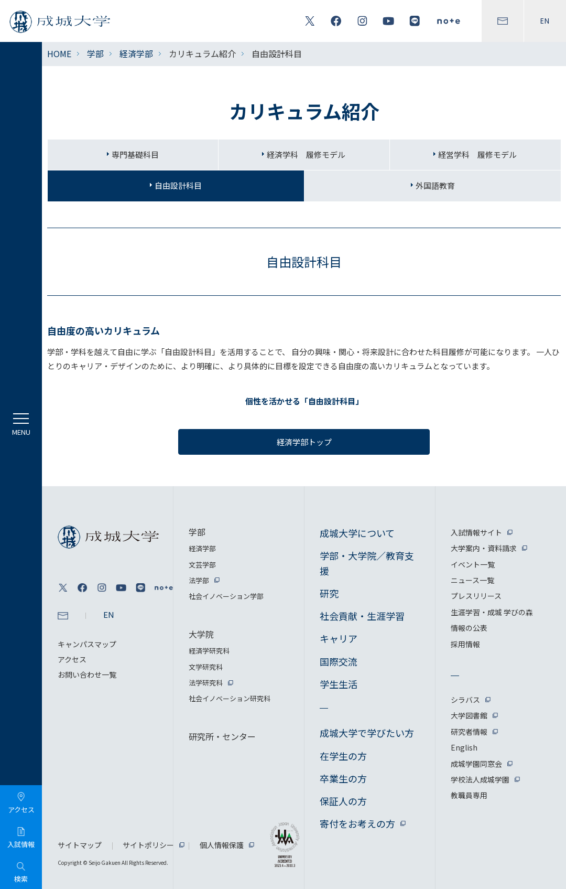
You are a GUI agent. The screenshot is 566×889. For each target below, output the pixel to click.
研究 (329, 593)
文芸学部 (202, 565)
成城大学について (357, 533)
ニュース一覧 (472, 580)
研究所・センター (222, 736)
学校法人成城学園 (480, 779)
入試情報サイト (476, 532)
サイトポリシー (148, 845)
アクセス (72, 659)
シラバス (465, 699)
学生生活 (338, 684)
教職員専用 (469, 795)
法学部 (199, 580)
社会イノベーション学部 (226, 596)
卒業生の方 (343, 778)
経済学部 (136, 53)
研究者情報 (469, 731)
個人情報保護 (222, 845)
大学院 (201, 634)
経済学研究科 (209, 651)
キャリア (338, 638)
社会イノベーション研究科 (229, 698)
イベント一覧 (473, 564)
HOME (59, 53)
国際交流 (338, 661)
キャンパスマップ (87, 644)
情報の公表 (469, 628)
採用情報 (465, 644)
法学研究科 (206, 683)
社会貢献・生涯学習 (362, 616)
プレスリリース (476, 596)
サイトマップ (80, 845)
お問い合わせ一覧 (87, 674)
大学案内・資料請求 (484, 548)
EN (545, 21)
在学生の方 (343, 756)
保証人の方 (343, 801)
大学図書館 (469, 715)
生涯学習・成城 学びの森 (492, 612)
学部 (95, 53)
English (464, 747)
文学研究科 (206, 667)
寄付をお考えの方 (357, 823)
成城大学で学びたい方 (367, 733)
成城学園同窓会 (476, 763)
